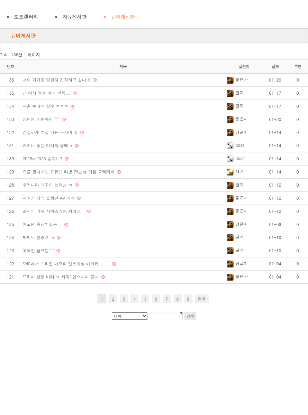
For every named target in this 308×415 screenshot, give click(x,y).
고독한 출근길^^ (38, 250)
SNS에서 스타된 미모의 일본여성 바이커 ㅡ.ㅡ (66, 263)
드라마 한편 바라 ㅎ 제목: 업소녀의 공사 (61, 277)
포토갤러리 (26, 16)
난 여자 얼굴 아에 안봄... (47, 93)
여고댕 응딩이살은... (42, 224)
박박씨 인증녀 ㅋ (39, 237)
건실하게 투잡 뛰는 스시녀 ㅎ (50, 132)
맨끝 (202, 299)
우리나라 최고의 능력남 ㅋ (48, 185)
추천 (297, 66)
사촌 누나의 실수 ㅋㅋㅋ (46, 106)
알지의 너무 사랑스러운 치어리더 (54, 211)
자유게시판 (74, 16)
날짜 (275, 66)
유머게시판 (123, 16)
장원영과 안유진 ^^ (41, 119)
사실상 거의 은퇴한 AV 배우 (49, 198)
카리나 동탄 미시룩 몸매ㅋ (48, 145)
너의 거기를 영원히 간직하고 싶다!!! (57, 80)
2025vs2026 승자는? (43, 158)
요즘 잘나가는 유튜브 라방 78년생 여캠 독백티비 (69, 172)
